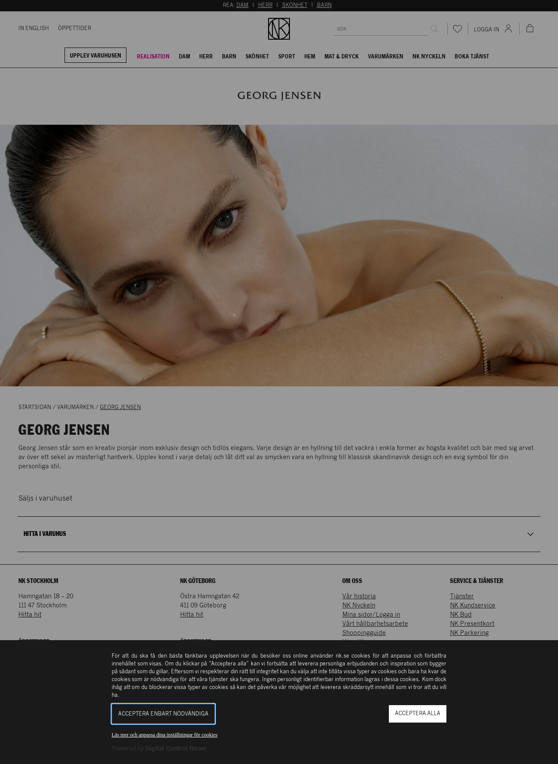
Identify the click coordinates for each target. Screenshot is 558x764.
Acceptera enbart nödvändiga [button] (163, 714)
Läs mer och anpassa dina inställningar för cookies (165, 735)
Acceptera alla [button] (417, 713)
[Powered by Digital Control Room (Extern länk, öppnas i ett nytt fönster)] (159, 748)
